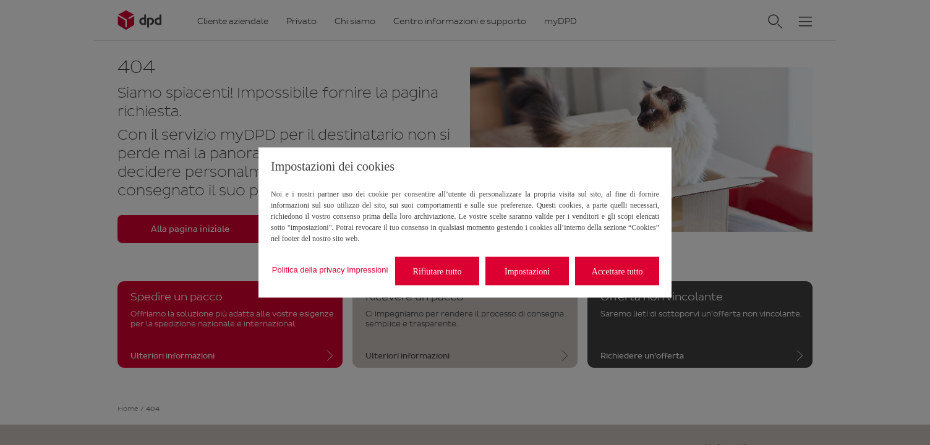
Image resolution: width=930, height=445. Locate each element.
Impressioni (367, 269)
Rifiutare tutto (437, 271)
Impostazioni (527, 271)
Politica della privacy (308, 269)
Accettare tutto (617, 271)
